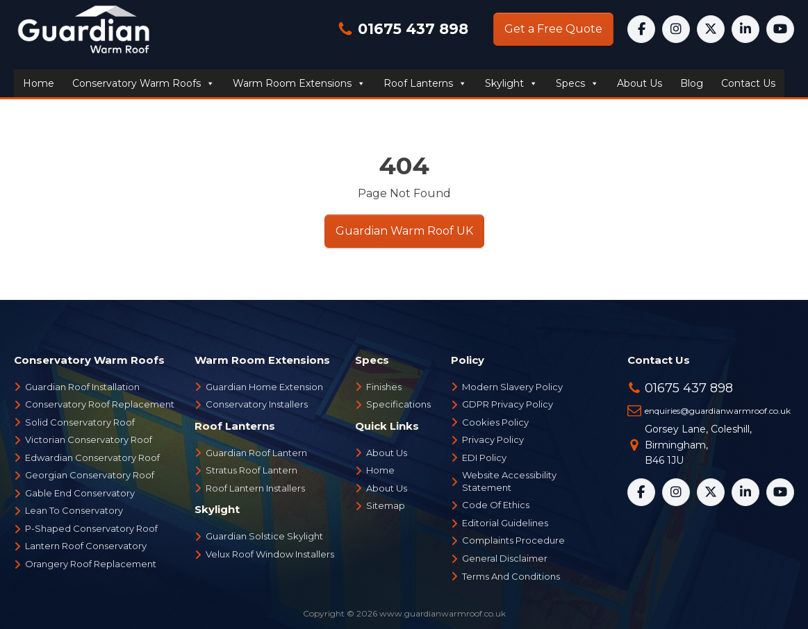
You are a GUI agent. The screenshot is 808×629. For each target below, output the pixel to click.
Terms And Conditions (511, 576)
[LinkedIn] (745, 29)
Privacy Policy (493, 439)
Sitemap (385, 505)
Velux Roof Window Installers (270, 554)
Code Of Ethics (495, 504)
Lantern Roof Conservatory (86, 545)
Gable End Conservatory (80, 492)
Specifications (398, 404)
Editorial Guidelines (505, 522)
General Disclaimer (504, 558)
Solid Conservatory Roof (80, 422)
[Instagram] (676, 29)
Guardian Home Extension (264, 386)
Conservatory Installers (257, 404)
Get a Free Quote (553, 28)
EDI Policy (484, 457)
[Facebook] (641, 29)
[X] (711, 29)
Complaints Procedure (513, 540)
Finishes (384, 386)
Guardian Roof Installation (82, 386)
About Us (386, 452)
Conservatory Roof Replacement (99, 404)
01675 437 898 (411, 28)
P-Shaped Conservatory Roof (91, 528)
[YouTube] (780, 29)
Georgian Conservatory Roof (89, 474)
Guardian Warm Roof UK (404, 230)
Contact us (748, 83)
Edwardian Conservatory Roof (92, 457)
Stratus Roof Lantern (251, 470)
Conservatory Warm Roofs (143, 83)
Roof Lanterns (425, 83)
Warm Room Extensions (299, 83)
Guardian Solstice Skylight (264, 536)
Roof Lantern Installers (255, 488)
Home (38, 83)
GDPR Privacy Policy (507, 404)
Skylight (511, 83)
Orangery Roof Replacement (90, 563)
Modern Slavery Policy (512, 386)
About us (639, 83)
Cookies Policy (495, 422)
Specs (577, 83)
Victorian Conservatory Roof (88, 439)
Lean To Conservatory (74, 510)
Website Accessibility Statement (509, 481)
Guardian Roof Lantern (256, 452)
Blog (691, 83)
